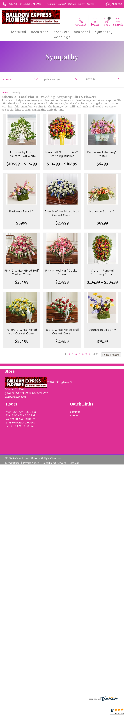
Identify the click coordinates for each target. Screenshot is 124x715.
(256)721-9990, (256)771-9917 (24, 3)
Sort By (90, 78)
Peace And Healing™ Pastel (102, 154)
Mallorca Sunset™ (102, 211)
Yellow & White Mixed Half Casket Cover (21, 331)
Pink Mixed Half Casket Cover (62, 272)
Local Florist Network (54, 463)
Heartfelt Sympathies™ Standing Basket (62, 154)
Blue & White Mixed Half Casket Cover (62, 213)
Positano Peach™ (21, 211)
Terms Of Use (12, 463)
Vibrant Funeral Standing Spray (102, 272)
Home (5, 92)
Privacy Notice (31, 463)
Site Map (74, 463)
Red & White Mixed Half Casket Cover (62, 331)
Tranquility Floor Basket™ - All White (21, 154)
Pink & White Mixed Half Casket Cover (21, 272)
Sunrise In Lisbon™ (102, 329)
